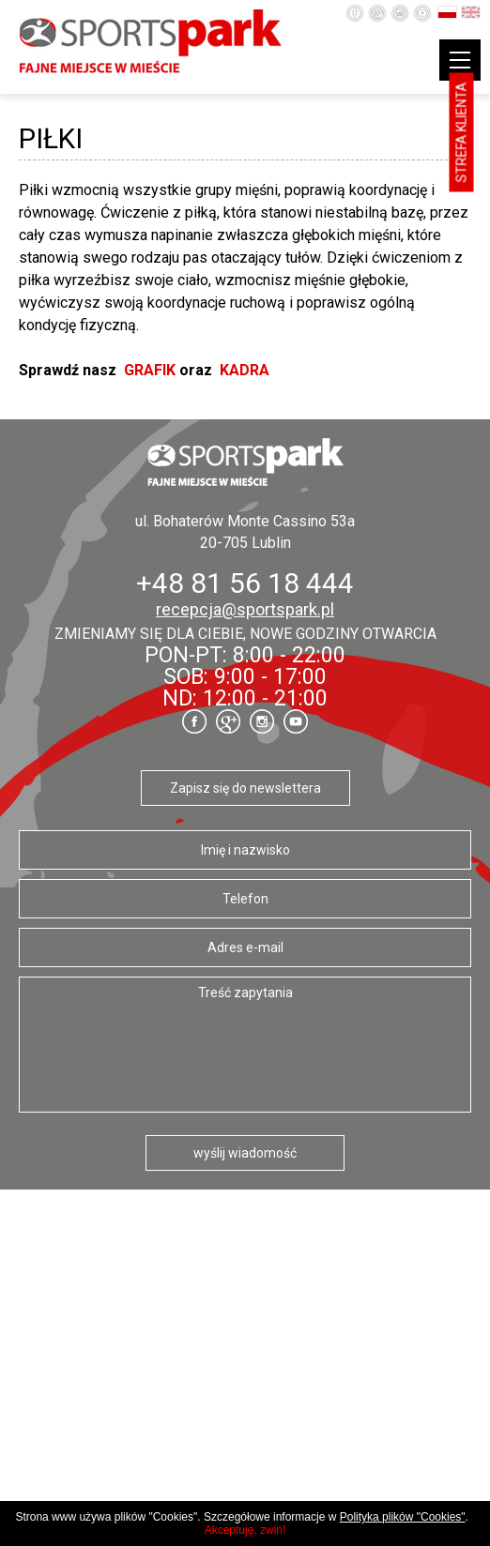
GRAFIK (150, 370)
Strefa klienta (461, 133)
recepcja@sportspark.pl (245, 609)
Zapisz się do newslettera (245, 788)
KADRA (244, 370)
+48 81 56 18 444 (245, 583)
